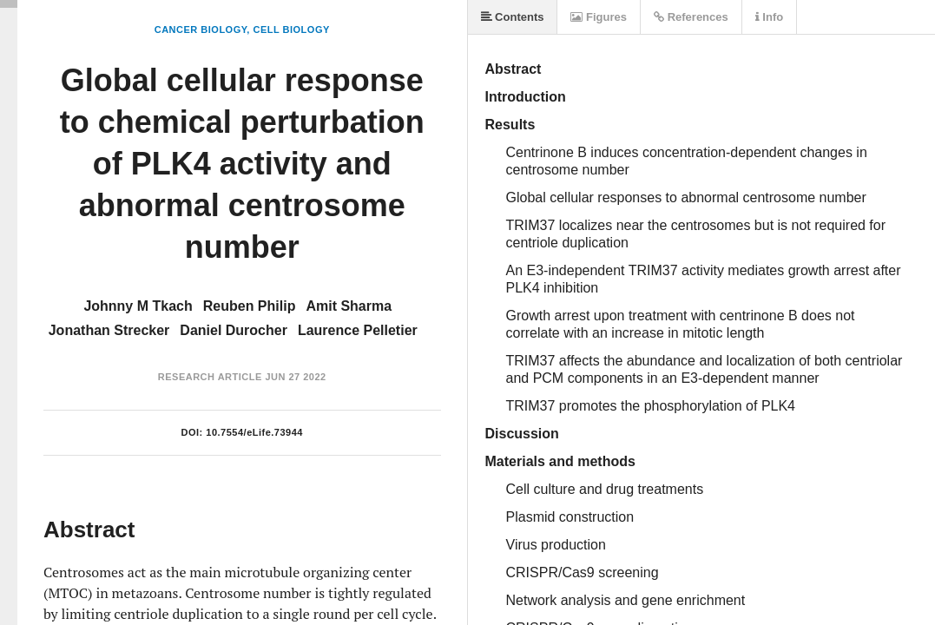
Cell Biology (291, 29)
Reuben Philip (249, 306)
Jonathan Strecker (109, 330)
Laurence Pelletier (358, 330)
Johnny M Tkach (137, 306)
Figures (598, 16)
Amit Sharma (349, 306)
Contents (512, 16)
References (691, 16)
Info (769, 16)
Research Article (210, 377)
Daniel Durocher (233, 330)
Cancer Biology (201, 29)
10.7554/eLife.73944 (254, 432)
